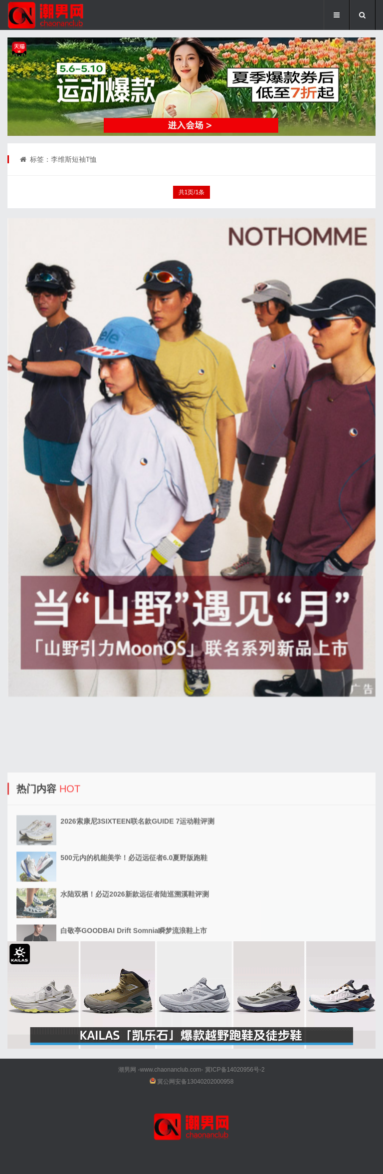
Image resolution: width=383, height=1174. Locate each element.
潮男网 (127, 1069)
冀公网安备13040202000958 (195, 1081)
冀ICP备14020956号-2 (235, 1069)
